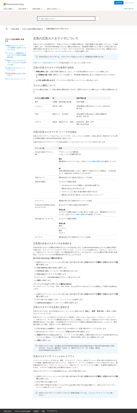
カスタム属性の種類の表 (94, 161)
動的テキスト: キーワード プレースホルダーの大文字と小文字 (16, 62)
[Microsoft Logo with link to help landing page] (14, 4)
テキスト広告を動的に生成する (32, 29)
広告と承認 (15, 29)
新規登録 (119, 3)
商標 (43, 411)
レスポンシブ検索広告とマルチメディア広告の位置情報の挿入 (16, 55)
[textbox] (66, 18)
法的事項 (36, 411)
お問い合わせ (128, 9)
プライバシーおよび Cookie (22, 411)
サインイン (129, 3)
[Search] (96, 18)
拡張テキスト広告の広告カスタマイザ (46, 63)
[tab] (7, 9)
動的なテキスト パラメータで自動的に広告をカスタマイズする (16, 48)
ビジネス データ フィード (16, 79)
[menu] (8, 9)
